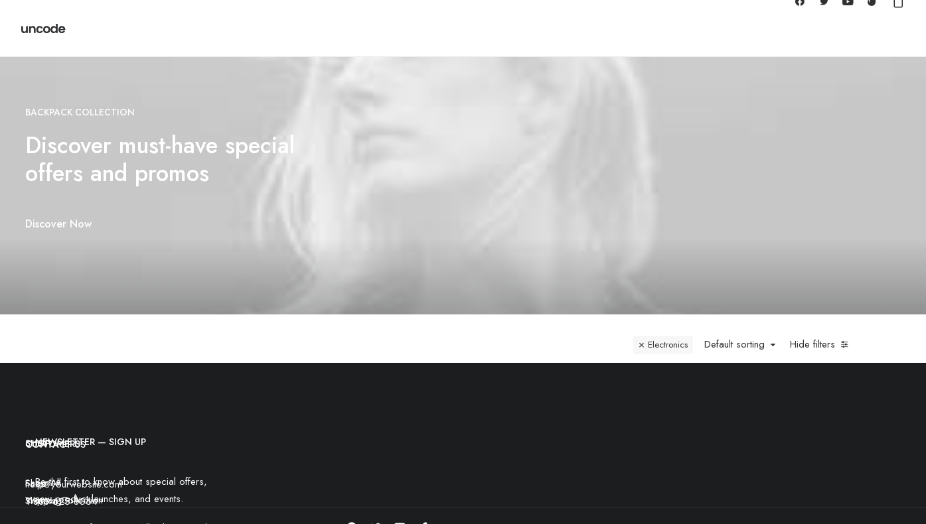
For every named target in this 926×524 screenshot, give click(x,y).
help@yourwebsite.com (73, 456)
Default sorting (734, 317)
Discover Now (38, 223)
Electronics (668, 316)
